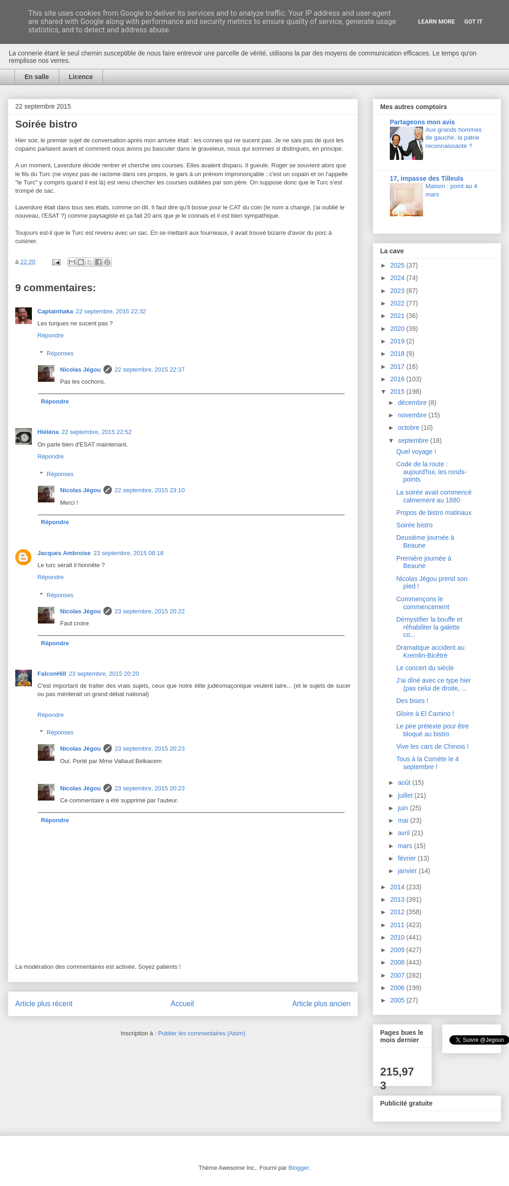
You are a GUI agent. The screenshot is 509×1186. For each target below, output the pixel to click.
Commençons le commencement (422, 603)
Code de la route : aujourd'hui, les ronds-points (431, 471)
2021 (398, 315)
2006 (398, 987)
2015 (398, 391)
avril (405, 833)
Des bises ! (412, 700)
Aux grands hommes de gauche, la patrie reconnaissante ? (453, 137)
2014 (398, 887)
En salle (36, 76)
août (405, 782)
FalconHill (51, 673)
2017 (398, 366)
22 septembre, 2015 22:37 (150, 369)
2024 (398, 277)
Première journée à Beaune (423, 562)
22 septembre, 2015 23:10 (150, 490)
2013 (398, 899)
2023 (398, 290)
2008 (398, 962)
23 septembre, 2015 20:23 (150, 748)
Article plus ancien (321, 1004)
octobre (409, 427)
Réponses (60, 353)
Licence (81, 76)
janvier (408, 870)
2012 (398, 912)
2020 (398, 328)
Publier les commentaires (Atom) (201, 1033)
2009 (398, 950)
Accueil (182, 1004)
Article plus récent (44, 1004)
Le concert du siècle (425, 668)
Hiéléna (48, 431)
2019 (398, 341)
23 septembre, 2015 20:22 (150, 611)
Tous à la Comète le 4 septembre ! (427, 762)
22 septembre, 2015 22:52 (96, 431)
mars (406, 846)
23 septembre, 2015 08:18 (128, 553)
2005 (398, 1000)
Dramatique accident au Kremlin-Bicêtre (430, 651)
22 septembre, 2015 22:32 (111, 311)
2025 (398, 265)
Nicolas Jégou (80, 369)
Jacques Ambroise (64, 553)
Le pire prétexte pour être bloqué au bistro (432, 730)
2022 (398, 303)
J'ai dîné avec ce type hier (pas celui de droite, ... (433, 684)
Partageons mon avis (422, 122)
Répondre (50, 335)
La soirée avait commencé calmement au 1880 (434, 496)
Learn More (436, 21)
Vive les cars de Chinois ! (432, 746)
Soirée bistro (414, 525)
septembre (414, 440)
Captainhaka (55, 311)
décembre (413, 402)
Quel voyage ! (416, 451)
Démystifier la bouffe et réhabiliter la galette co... (429, 627)
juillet (406, 795)
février (408, 858)
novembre (413, 415)
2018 (398, 353)
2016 (398, 379)
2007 (398, 975)
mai (404, 820)
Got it (473, 21)
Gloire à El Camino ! (425, 713)
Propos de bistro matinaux (434, 512)
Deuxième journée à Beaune (425, 541)
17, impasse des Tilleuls (426, 178)
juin (404, 808)
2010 (398, 937)
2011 (398, 925)
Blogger (299, 1167)
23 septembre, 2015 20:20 (104, 673)
